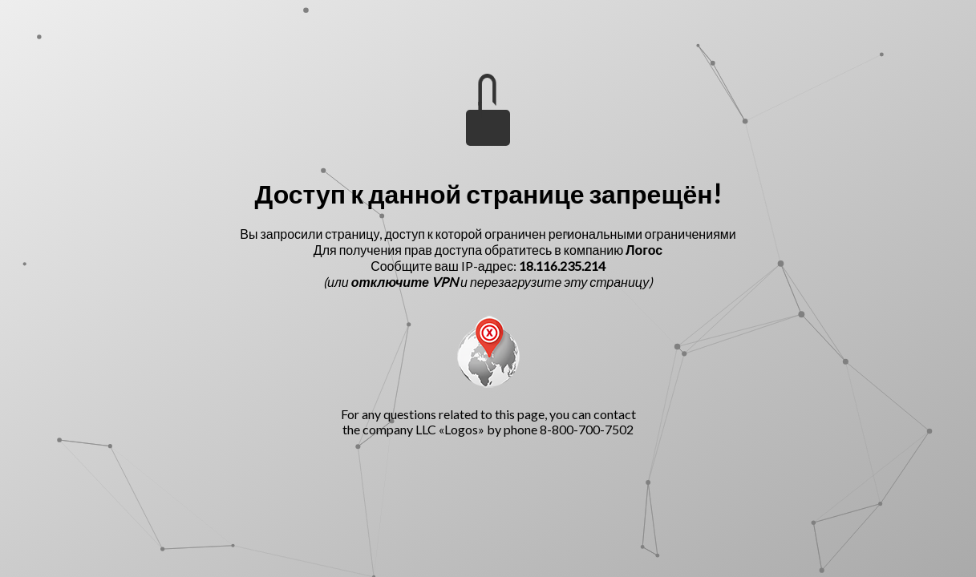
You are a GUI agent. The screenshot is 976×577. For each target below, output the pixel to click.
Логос (644, 249)
